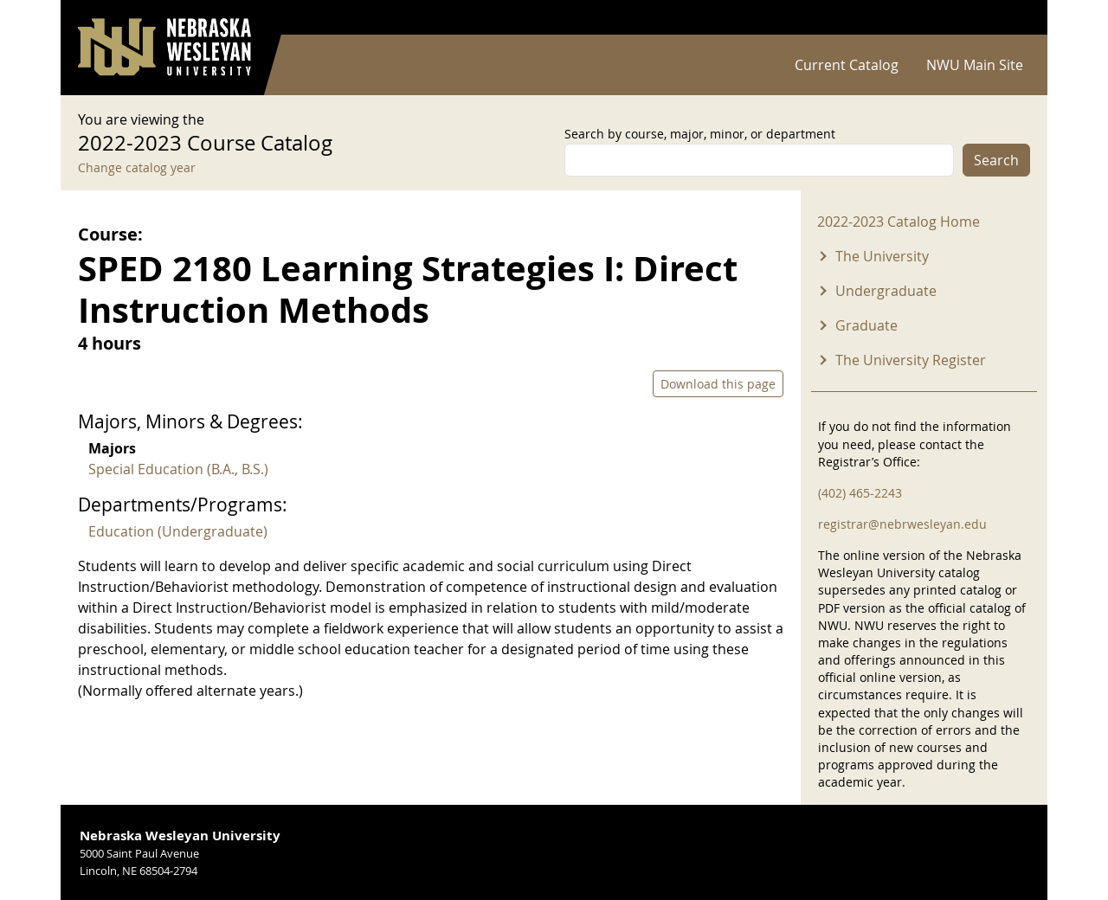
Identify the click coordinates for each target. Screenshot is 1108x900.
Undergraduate (886, 290)
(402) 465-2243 (860, 493)
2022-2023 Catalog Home (898, 221)
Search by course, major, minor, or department (699, 133)
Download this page (718, 384)
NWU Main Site (974, 64)
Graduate (866, 325)
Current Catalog (847, 64)
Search (996, 160)
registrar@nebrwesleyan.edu (902, 524)
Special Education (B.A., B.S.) (178, 469)
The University (882, 256)
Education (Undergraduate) (177, 531)
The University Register (910, 360)
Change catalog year (137, 167)
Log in (1007, 18)
